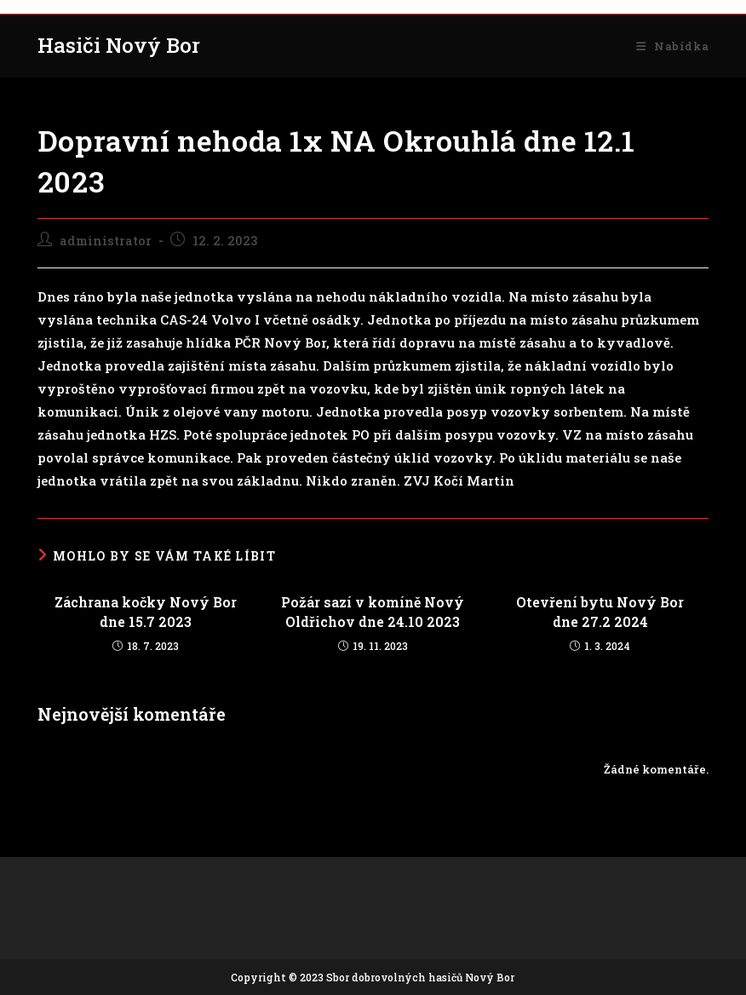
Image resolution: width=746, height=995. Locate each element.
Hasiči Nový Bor (118, 45)
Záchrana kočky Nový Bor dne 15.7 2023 (146, 611)
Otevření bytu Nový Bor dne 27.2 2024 (600, 611)
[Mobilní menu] (672, 46)
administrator (106, 241)
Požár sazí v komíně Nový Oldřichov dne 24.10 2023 (372, 611)
